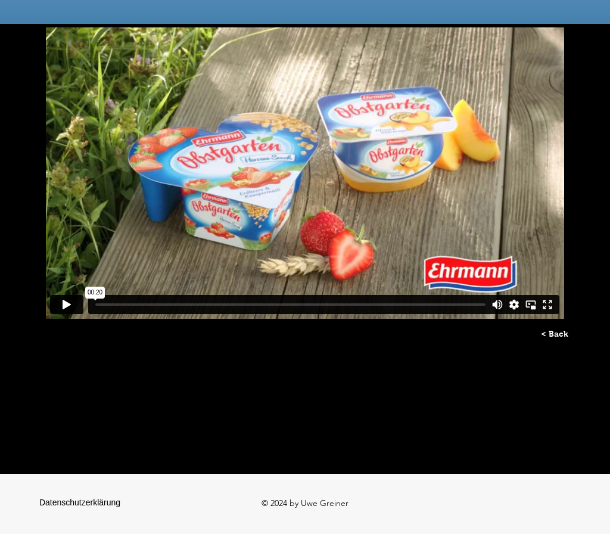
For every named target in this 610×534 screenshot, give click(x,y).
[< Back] (554, 334)
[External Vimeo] (304, 173)
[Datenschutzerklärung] (80, 503)
